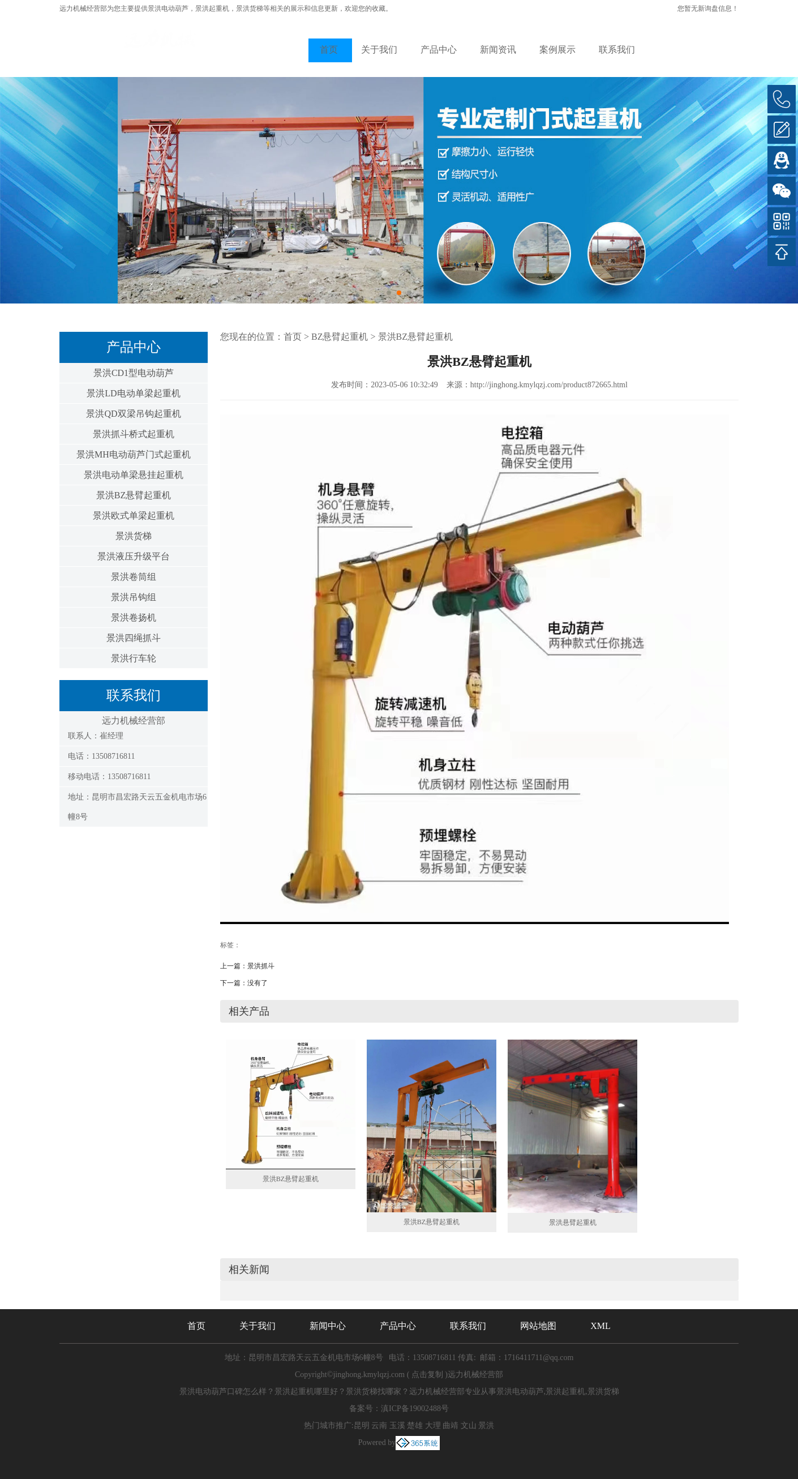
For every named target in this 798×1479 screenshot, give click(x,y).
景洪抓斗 (260, 966)
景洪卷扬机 (133, 617)
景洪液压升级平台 (133, 556)
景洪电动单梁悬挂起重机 (133, 475)
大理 (433, 1425)
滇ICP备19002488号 (415, 1408)
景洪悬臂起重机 (573, 1222)
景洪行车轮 (133, 658)
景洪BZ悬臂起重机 (133, 495)
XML (600, 1326)
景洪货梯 (133, 536)
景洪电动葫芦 (168, 8)
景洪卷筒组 (133, 577)
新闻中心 (328, 1326)
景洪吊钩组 (133, 597)
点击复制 (427, 1374)
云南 (379, 1425)
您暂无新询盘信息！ (708, 8)
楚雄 (415, 1425)
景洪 (486, 1425)
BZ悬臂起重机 (339, 336)
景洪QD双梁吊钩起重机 (133, 413)
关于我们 (379, 49)
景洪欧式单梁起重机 (133, 515)
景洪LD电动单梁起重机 (133, 393)
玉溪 (397, 1425)
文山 (469, 1425)
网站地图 (538, 1326)
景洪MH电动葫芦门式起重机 (133, 454)
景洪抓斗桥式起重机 (133, 434)
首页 (329, 49)
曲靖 (450, 1425)
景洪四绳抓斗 (133, 638)
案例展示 (557, 49)
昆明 (362, 1425)
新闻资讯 (498, 49)
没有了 (257, 983)
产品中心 (439, 49)
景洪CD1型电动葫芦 (133, 373)
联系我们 (617, 49)
